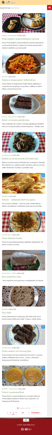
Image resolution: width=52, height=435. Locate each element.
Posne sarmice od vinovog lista (16, 351)
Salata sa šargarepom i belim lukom (19, 79)
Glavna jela (6, 155)
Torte (14, 273)
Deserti (5, 389)
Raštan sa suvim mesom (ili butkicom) (20, 158)
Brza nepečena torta (11, 276)
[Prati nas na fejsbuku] (22, 429)
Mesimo (5, 196)
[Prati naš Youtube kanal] (26, 429)
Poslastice (12, 35)
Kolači (4, 35)
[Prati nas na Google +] (29, 429)
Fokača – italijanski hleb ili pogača (18, 199)
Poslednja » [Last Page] (35, 412)
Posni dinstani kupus (12, 238)
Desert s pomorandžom (13, 392)
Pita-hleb (6, 312)
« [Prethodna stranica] (7, 412)
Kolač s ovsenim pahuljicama (15, 119)
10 (22, 412)
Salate (4, 77)
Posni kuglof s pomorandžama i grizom (20, 38)
